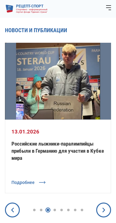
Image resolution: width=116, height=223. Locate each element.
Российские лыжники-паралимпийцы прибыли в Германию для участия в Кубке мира (57, 151)
